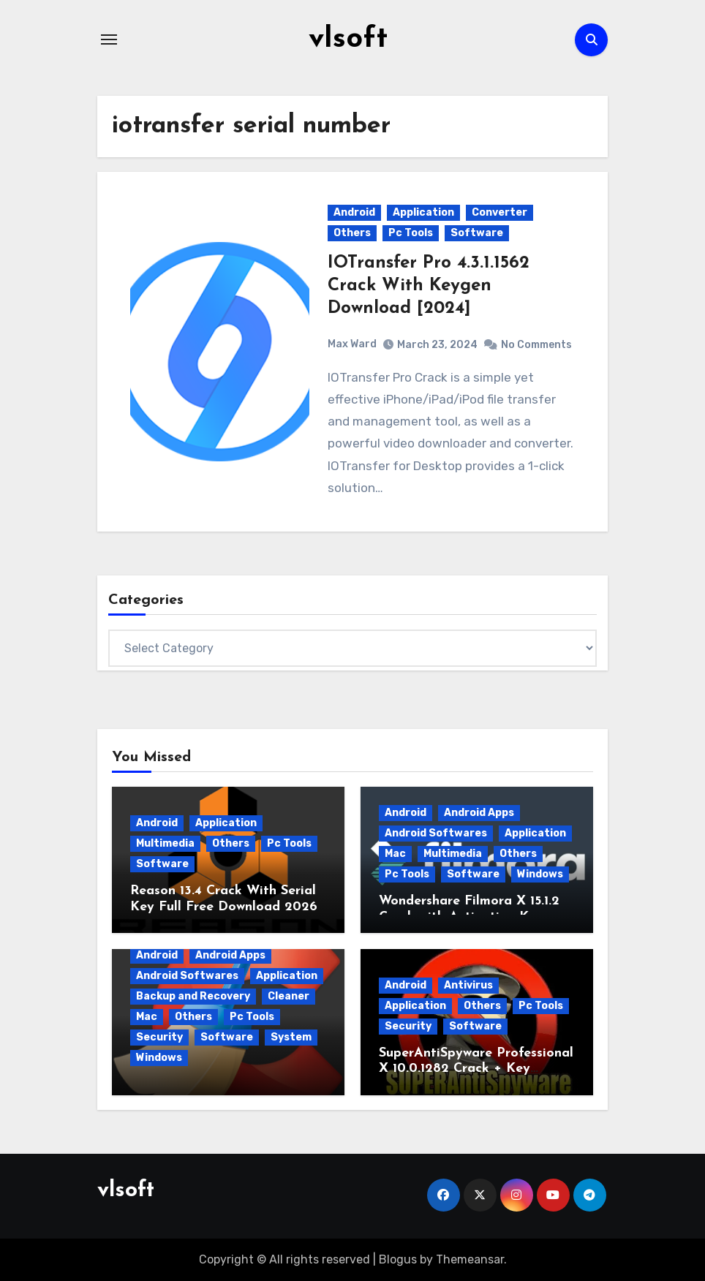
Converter (499, 211)
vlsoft (348, 39)
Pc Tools (410, 232)
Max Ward (352, 343)
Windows (540, 873)
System (291, 1036)
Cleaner (288, 995)
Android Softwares (436, 832)
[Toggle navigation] (109, 39)
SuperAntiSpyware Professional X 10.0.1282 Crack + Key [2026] (476, 1068)
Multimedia (165, 842)
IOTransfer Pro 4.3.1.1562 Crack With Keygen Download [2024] (428, 285)
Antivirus (468, 984)
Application (423, 211)
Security (159, 1036)
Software (476, 232)
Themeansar (470, 1259)
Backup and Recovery (193, 995)
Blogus (398, 1259)
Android (354, 211)
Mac (395, 853)
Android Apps (479, 812)
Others (352, 232)
